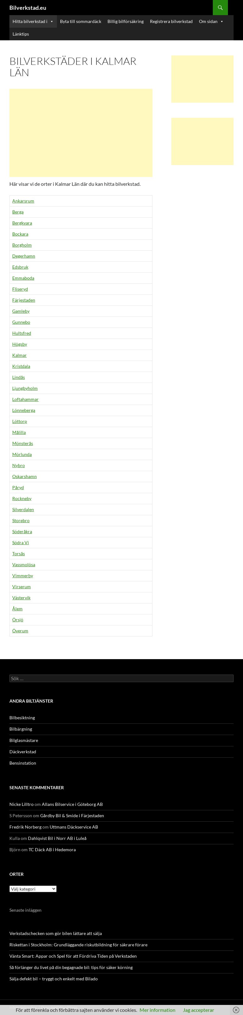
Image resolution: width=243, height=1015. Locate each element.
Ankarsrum (23, 200)
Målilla (19, 432)
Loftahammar (25, 399)
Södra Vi (20, 542)
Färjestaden (23, 300)
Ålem (17, 608)
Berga (18, 211)
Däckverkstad (22, 751)
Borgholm (22, 245)
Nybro (18, 465)
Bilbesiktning (22, 717)
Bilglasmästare (23, 740)
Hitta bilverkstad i (33, 21)
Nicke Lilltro (21, 804)
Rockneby (21, 498)
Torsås (18, 553)
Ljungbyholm (25, 388)
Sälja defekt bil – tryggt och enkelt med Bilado (53, 978)
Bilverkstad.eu (27, 7)
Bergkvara (22, 222)
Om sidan (211, 21)
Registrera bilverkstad (171, 21)
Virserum (21, 586)
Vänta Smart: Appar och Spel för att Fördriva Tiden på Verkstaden (73, 956)
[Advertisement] (81, 133)
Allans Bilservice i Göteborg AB (72, 804)
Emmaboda (23, 278)
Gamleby (21, 311)
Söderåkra (22, 531)
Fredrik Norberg (25, 827)
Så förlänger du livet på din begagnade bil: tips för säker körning (71, 967)
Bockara (20, 234)
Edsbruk (20, 267)
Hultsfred (21, 333)
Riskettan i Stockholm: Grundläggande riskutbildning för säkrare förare (78, 944)
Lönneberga (23, 410)
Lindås (18, 377)
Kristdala (21, 366)
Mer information (157, 1010)
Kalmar (19, 355)
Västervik (21, 597)
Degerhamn (23, 256)
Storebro (21, 520)
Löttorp (19, 421)
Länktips (21, 34)
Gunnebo (21, 322)
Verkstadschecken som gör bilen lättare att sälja (55, 933)
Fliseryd (20, 289)
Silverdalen (23, 509)
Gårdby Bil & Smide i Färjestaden (72, 815)
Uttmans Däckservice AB (74, 827)
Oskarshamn (24, 476)
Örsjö (17, 619)
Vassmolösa (23, 564)
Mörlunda (22, 454)
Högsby (19, 344)
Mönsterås (22, 443)
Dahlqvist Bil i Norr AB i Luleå (57, 838)
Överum (20, 630)
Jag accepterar (198, 1010)
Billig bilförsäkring (126, 21)
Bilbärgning (20, 729)
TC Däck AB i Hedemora (52, 849)
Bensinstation (22, 763)
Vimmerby (22, 575)
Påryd (18, 487)
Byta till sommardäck (80, 21)
